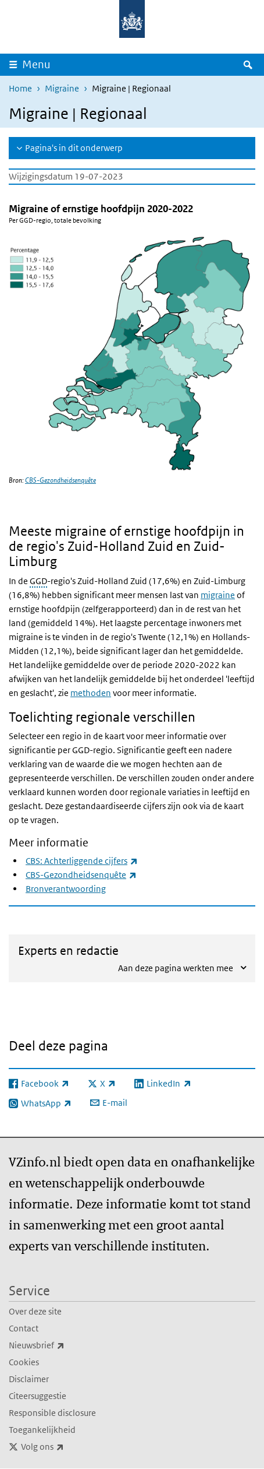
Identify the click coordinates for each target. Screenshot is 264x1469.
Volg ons (68, 1447)
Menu (36, 64)
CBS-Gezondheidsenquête (60, 480)
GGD (38, 580)
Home (20, 88)
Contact (23, 1328)
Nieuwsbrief (62, 1345)
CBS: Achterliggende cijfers (82, 860)
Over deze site (35, 1311)
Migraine (62, 88)
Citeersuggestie (37, 1395)
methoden (90, 692)
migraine (218, 594)
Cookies (24, 1362)
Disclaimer (29, 1378)
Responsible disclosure (52, 1412)
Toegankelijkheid (42, 1429)
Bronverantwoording (66, 888)
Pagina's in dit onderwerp (74, 147)
